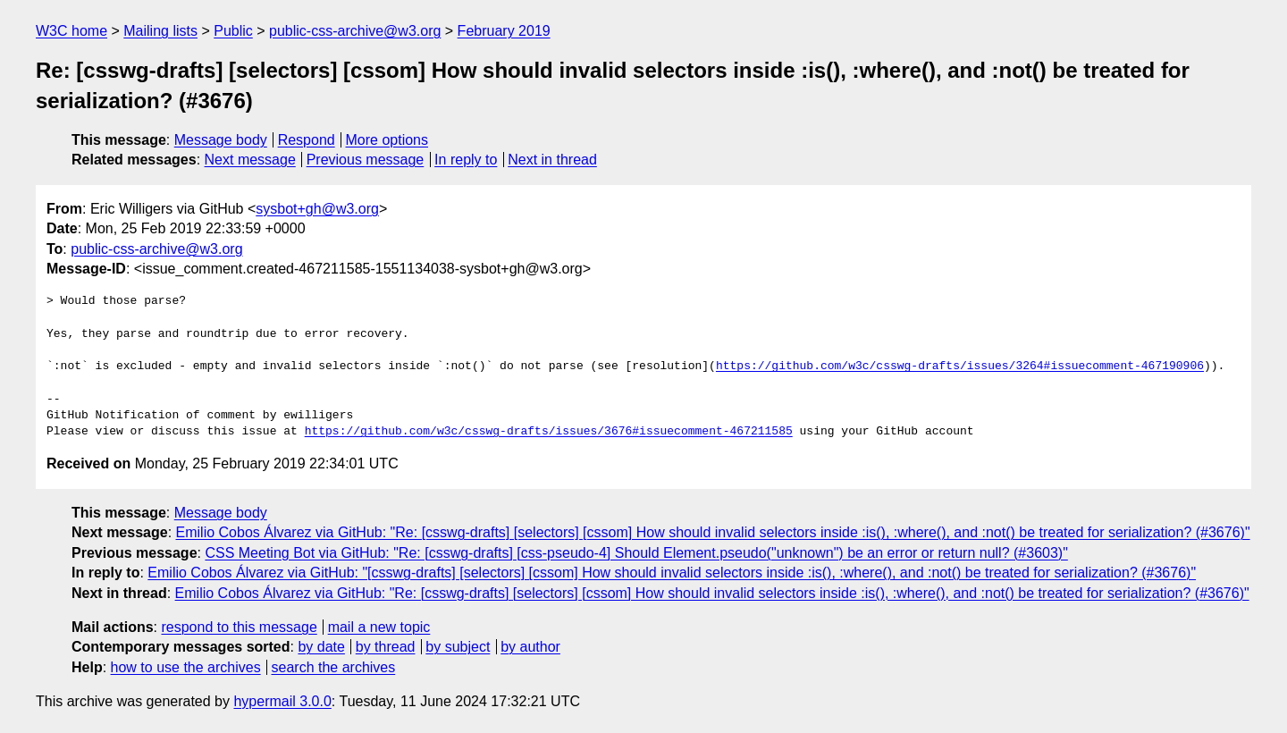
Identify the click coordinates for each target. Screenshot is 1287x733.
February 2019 (504, 30)
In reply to (465, 159)
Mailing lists (160, 30)
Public (233, 30)
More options (387, 139)
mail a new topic (379, 627)
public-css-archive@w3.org (355, 30)
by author (530, 646)
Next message (250, 159)
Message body (220, 139)
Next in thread (552, 159)
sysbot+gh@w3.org (317, 208)
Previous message (366, 159)
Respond (306, 139)
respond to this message (238, 627)
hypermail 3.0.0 (282, 701)
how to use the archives (186, 667)
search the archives (334, 667)
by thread (386, 646)
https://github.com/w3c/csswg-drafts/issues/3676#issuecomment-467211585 (549, 432)
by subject (457, 646)
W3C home (71, 30)
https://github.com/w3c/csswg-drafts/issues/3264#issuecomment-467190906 (960, 366)
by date (321, 646)
